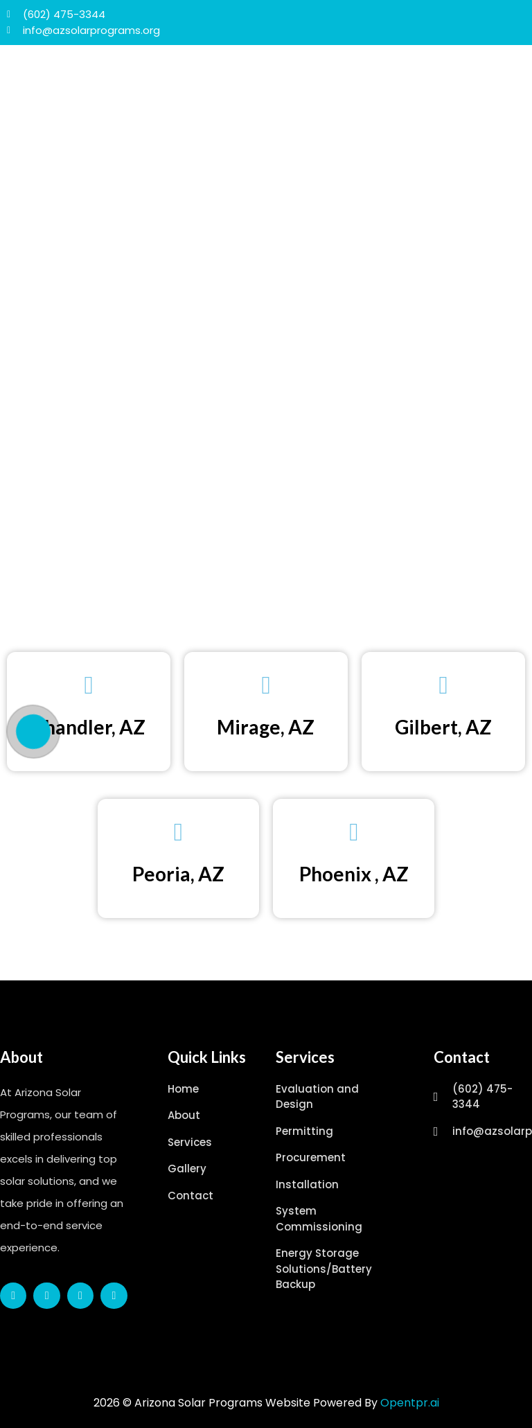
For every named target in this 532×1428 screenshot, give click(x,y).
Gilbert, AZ (443, 727)
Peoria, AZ (178, 873)
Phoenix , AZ (354, 873)
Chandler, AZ (88, 727)
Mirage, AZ (265, 727)
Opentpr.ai (409, 1403)
